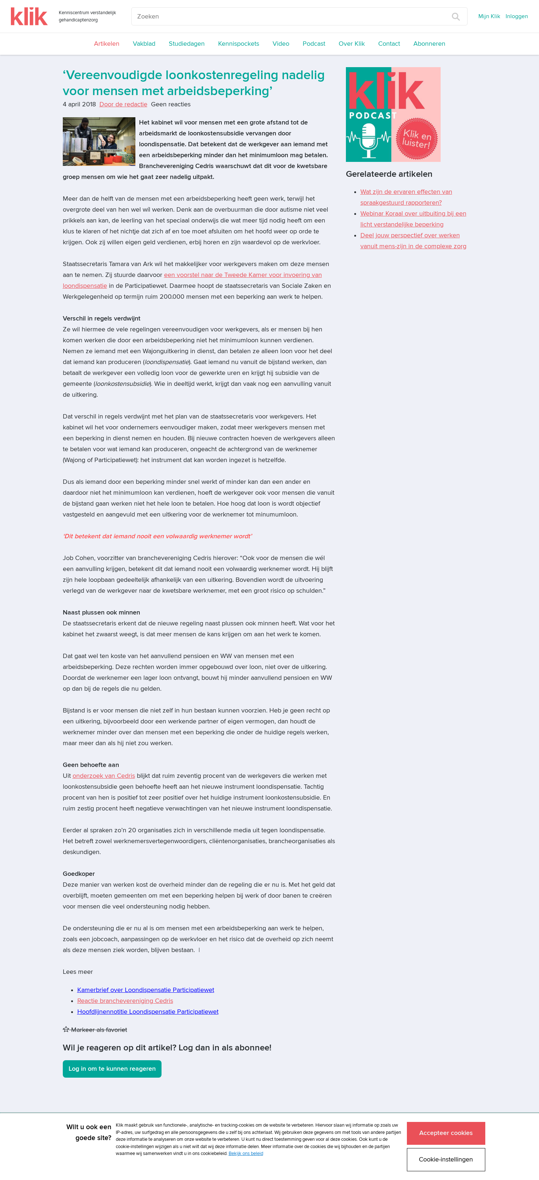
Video (281, 44)
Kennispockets (238, 44)
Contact (389, 44)
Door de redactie (123, 104)
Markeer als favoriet (95, 1030)
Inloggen (517, 16)
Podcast (314, 44)
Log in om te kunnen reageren (112, 1069)
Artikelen (106, 44)
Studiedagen (187, 44)
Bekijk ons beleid (246, 1153)
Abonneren (429, 44)
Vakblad (144, 44)
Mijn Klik (489, 16)
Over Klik (352, 44)
